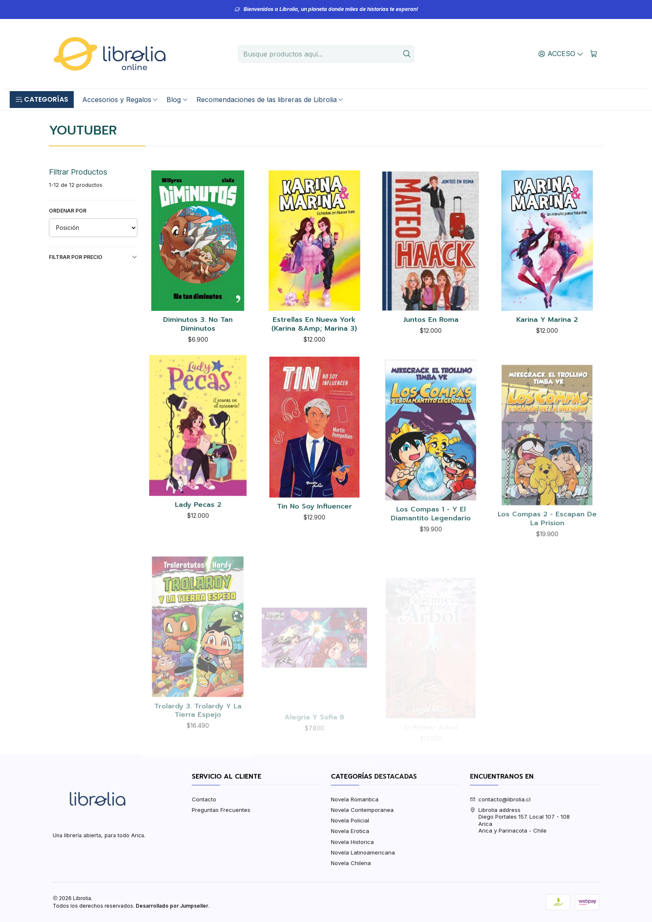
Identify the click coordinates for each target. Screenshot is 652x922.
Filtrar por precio (93, 257)
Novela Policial (350, 820)
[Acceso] (561, 53)
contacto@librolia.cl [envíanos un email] (500, 799)
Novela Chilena (351, 863)
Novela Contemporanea (362, 809)
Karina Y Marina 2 (547, 320)
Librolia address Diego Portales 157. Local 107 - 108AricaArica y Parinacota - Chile (520, 820)
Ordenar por (67, 211)
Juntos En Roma (431, 320)
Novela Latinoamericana (363, 852)
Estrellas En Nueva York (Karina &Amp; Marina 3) (314, 324)
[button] (42, 99)
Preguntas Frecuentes (221, 809)
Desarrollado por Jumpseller (172, 906)
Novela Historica (352, 841)
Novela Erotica (350, 831)
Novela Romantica (354, 799)
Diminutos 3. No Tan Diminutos (198, 324)
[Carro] (593, 53)
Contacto (204, 799)
